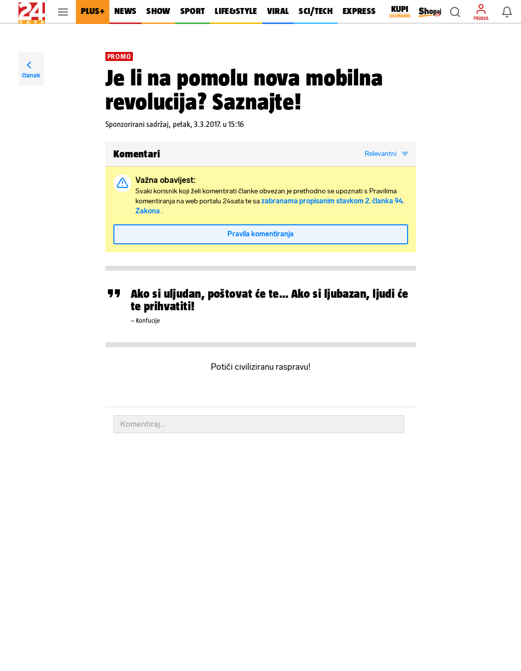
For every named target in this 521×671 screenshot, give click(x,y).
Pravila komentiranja (260, 234)
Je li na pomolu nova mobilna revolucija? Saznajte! (244, 89)
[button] (455, 12)
